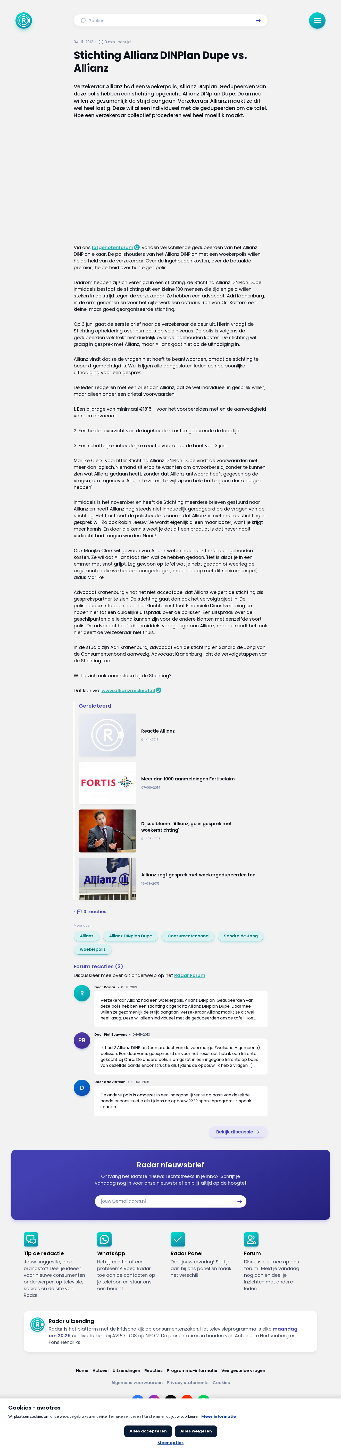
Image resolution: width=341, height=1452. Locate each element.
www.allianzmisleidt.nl (128, 690)
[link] (87, 936)
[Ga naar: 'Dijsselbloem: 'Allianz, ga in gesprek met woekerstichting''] (173, 830)
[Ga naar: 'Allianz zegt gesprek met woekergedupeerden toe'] (173, 879)
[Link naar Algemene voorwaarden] (137, 1383)
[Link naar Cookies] (221, 1383)
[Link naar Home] (82, 1371)
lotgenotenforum (113, 247)
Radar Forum (189, 975)
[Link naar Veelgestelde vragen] (243, 1371)
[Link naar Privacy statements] (188, 1383)
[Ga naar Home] (23, 20)
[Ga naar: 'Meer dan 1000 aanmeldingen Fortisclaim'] (173, 783)
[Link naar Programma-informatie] (192, 1371)
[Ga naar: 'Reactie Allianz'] (173, 735)
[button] (258, 20)
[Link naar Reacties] (153, 1371)
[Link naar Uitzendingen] (126, 1371)
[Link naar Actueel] (101, 1371)
